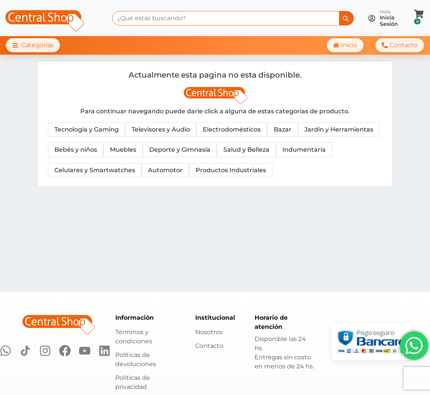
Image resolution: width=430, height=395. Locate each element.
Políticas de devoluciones (135, 359)
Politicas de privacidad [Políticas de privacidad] (132, 382)
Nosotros (209, 332)
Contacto (209, 345)
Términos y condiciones (133, 336)
